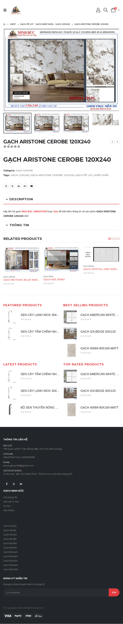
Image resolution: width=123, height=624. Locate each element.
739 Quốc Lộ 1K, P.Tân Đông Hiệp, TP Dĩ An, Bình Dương (32, 449)
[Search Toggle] (105, 10)
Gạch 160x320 (9, 277)
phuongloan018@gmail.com (18, 465)
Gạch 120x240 (24, 170)
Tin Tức (7, 506)
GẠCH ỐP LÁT (84, 175)
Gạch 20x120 (10, 526)
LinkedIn (18, 186)
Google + (25, 186)
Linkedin (21, 484)
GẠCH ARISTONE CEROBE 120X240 (52, 175)
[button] (109, 239)
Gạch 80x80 (10, 539)
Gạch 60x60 (9, 530)
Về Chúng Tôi (10, 497)
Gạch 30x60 (48, 276)
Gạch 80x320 (10, 556)
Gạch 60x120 (88, 266)
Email (31, 186)
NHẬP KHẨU (101, 175)
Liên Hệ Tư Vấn (11, 501)
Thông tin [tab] (19, 225)
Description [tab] (21, 199)
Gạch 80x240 (10, 552)
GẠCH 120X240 (20, 175)
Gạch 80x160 (10, 543)
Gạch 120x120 (10, 560)
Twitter (12, 186)
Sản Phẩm (8, 510)
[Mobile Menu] (6, 10)
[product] (21, 259)
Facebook (6, 186)
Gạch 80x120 (10, 547)
